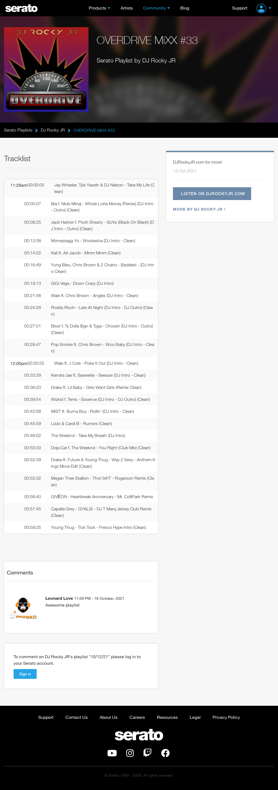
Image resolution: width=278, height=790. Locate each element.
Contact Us (76, 720)
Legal (195, 720)
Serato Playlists (18, 130)
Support (239, 7)
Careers (137, 720)
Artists (127, 7)
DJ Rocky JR (53, 130)
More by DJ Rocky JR (198, 209)
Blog (184, 7)
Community (154, 7)
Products (97, 7)
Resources (167, 720)
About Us (109, 720)
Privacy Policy (226, 720)
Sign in (25, 676)
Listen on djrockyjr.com (213, 193)
